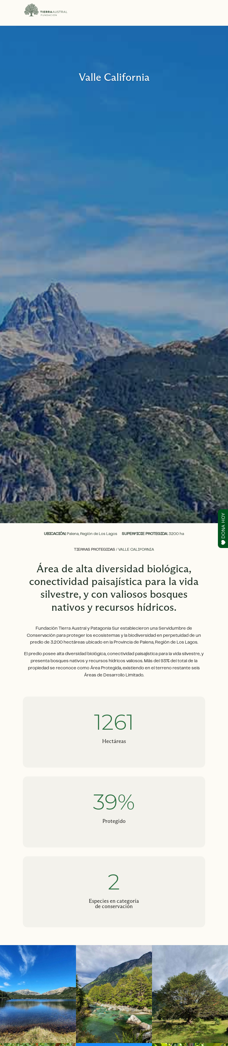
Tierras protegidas (94, 550)
